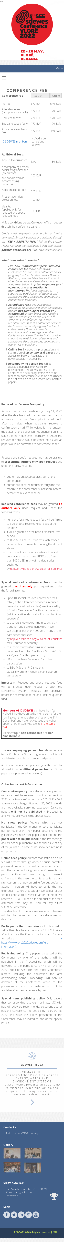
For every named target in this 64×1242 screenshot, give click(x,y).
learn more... (12, 1195)
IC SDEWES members (15, 141)
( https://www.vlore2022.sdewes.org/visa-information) (31, 942)
